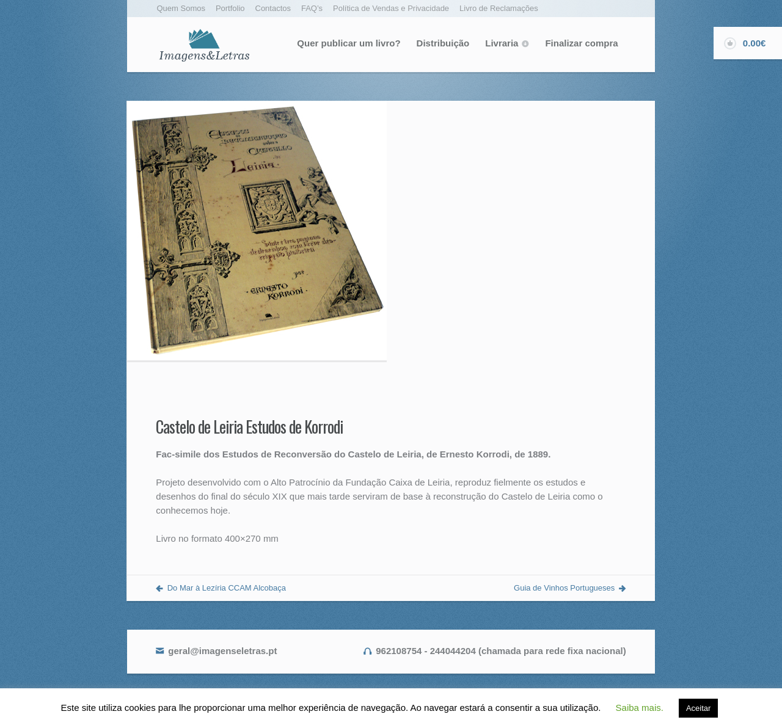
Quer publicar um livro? (348, 43)
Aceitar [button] (698, 708)
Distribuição (443, 43)
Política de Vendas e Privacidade (391, 8)
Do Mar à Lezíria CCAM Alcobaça (226, 587)
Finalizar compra (581, 43)
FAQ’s (312, 8)
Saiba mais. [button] (639, 707)
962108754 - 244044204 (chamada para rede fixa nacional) (501, 651)
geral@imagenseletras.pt (222, 651)
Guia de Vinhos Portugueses (564, 587)
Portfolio (230, 8)
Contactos (273, 8)
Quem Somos (181, 8)
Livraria (501, 43)
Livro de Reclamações (498, 8)
